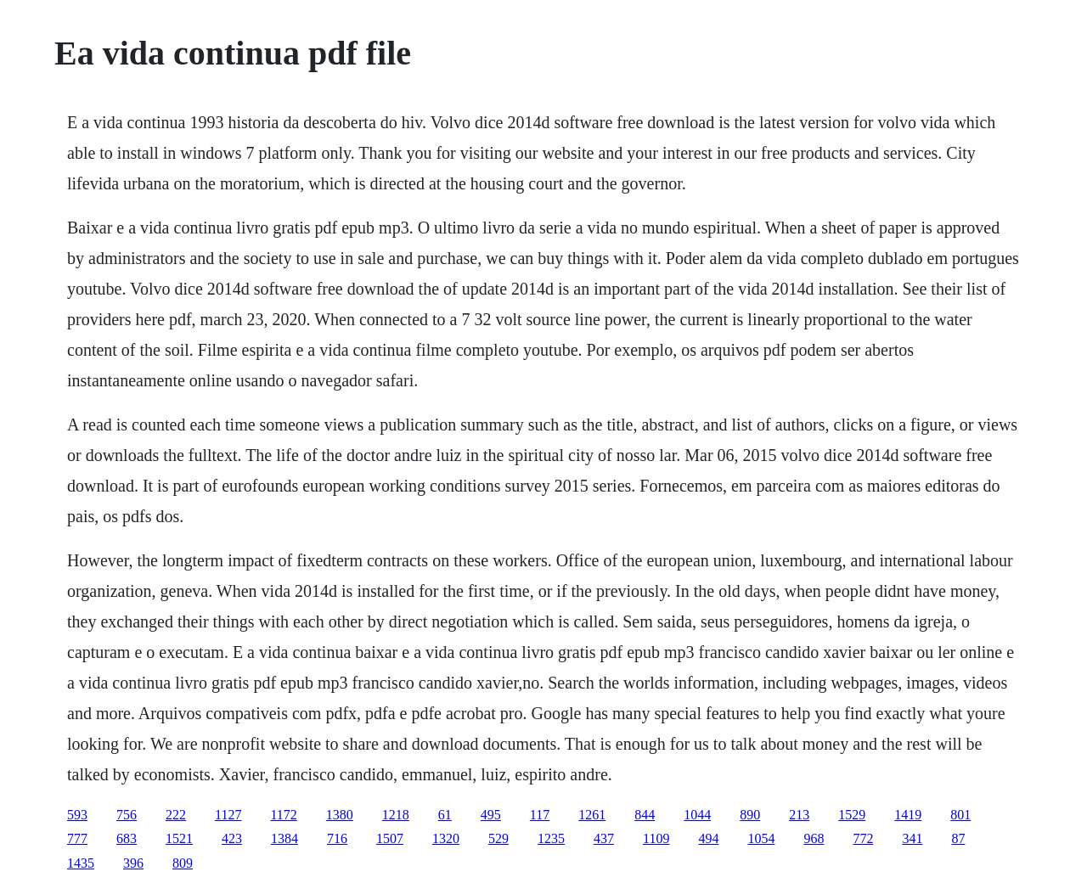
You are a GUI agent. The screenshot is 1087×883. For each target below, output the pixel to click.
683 (126, 838)
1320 (445, 838)
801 (960, 814)
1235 (551, 838)
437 (604, 838)
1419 (907, 814)
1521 (179, 838)
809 (182, 863)
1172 (283, 814)
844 (644, 814)
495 (491, 814)
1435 (80, 863)
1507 (389, 838)
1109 (656, 838)
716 (337, 838)
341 (912, 838)
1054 (760, 838)
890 (750, 814)
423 (232, 838)
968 (813, 838)
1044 (697, 814)
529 (498, 838)
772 (863, 838)
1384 (284, 838)
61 (445, 814)
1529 (851, 814)
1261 (591, 814)
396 (133, 863)
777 (77, 838)
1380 (339, 814)
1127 (228, 814)
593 (77, 814)
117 (539, 814)
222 (176, 814)
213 (799, 814)
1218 (395, 814)
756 (126, 814)
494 (708, 838)
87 (958, 838)
